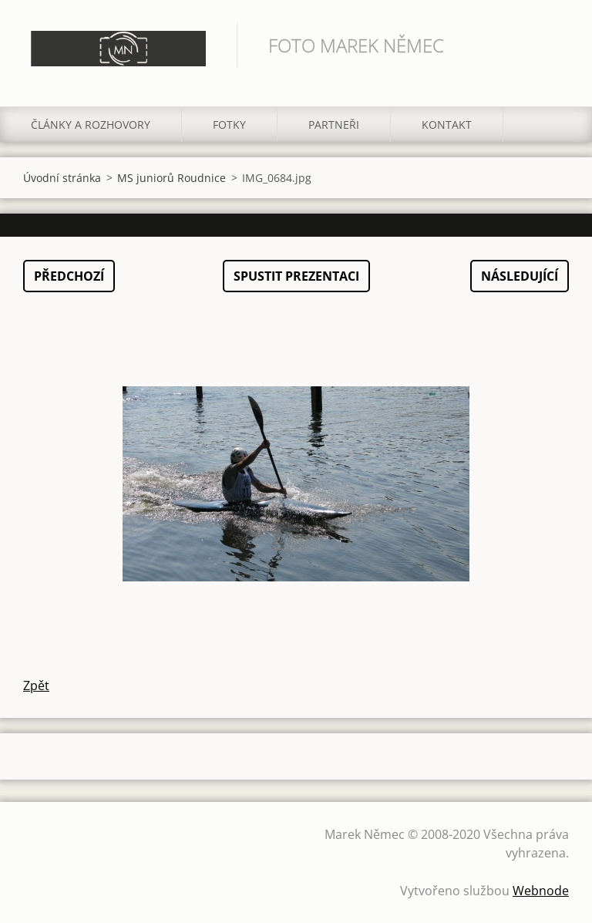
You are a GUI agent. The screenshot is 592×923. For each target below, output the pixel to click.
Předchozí (69, 276)
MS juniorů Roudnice (171, 177)
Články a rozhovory (90, 124)
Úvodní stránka (62, 177)
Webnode (541, 890)
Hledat (552, 45)
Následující (519, 276)
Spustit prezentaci (296, 276)
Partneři (333, 124)
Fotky (229, 124)
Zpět (36, 685)
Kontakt (447, 124)
